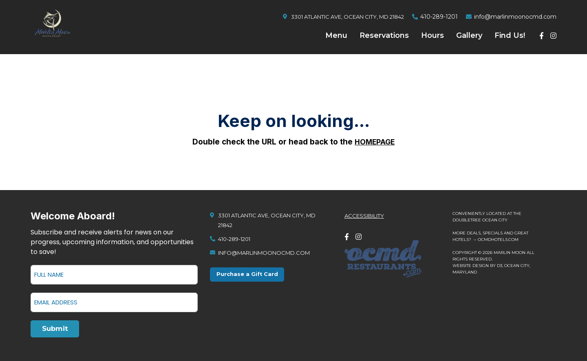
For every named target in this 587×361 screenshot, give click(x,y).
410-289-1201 (439, 16)
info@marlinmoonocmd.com (515, 16)
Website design (470, 264)
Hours (432, 35)
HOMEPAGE (375, 142)
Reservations (384, 35)
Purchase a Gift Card (249, 273)
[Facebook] (541, 35)
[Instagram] (553, 35)
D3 (499, 264)
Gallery (469, 35)
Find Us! (509, 35)
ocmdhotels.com (498, 238)
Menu (336, 35)
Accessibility (364, 214)
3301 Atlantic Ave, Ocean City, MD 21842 (347, 16)
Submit (57, 328)
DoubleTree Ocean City (480, 218)
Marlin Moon (509, 251)
